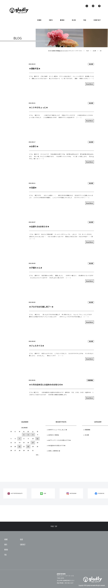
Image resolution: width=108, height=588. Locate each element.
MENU (62, 20)
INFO (51, 20)
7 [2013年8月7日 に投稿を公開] (19, 439)
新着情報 (90, 380)
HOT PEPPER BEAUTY (17, 493)
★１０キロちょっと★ (38, 107)
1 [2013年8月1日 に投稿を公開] (23, 435)
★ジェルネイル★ (36, 345)
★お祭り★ (33, 146)
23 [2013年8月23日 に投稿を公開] (28, 446)
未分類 (91, 64)
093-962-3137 (69, 583)
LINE (45, 493)
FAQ (84, 20)
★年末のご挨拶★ (53, 435)
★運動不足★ (34, 68)
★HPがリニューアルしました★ (57, 430)
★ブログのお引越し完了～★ (41, 306)
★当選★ (33, 187)
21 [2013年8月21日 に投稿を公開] (19, 446)
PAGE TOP (54, 526)
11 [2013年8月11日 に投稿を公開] (37, 439)
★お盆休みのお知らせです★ (56, 445)
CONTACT (97, 20)
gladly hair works (91, 585)
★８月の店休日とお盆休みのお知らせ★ (46, 384)
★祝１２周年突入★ (54, 451)
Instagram (73, 493)
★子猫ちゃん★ (35, 267)
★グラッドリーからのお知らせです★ (59, 440)
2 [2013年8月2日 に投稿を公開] (28, 435)
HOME (39, 20)
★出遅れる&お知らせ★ (39, 226)
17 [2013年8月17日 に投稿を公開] (33, 442)
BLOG (74, 20)
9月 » (37, 455)
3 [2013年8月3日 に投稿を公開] (32, 435)
